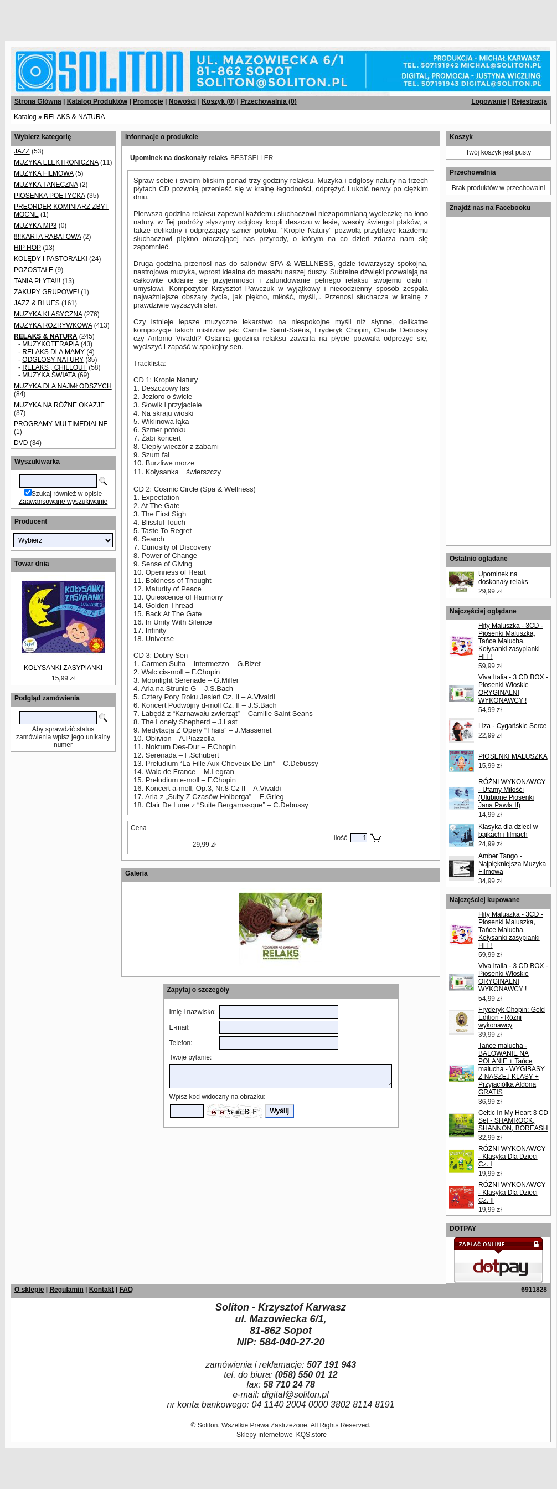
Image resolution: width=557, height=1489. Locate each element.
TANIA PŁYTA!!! (37, 281)
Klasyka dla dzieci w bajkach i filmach (508, 830)
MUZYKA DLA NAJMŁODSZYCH (63, 386)
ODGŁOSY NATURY (52, 360)
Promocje (148, 101)
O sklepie (29, 1289)
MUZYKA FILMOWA (44, 173)
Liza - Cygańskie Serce (512, 726)
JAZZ (22, 151)
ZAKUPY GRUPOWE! (46, 292)
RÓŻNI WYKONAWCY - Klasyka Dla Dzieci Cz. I (512, 1156)
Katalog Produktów (97, 101)
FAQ (126, 1289)
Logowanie (488, 101)
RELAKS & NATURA (74, 117)
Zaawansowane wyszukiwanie (63, 501)
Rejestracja (529, 101)
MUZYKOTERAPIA (50, 344)
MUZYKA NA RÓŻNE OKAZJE (59, 405)
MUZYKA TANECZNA (46, 184)
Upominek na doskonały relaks (503, 578)
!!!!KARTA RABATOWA (47, 237)
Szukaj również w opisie (67, 494)
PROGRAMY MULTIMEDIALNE (61, 424)
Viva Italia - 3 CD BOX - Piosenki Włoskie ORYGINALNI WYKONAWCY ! (513, 688)
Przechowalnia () (268, 101)
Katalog (25, 117)
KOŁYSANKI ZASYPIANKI (63, 668)
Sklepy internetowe (264, 1435)
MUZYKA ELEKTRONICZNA (56, 162)
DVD (21, 443)
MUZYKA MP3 (35, 225)
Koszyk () (218, 101)
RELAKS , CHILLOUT (54, 367)
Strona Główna (37, 101)
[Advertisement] (134, 16)
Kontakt (101, 1289)
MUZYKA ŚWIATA (48, 375)
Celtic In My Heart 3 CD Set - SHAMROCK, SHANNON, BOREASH (513, 1120)
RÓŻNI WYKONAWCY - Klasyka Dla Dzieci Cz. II (512, 1192)
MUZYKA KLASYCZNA (48, 314)
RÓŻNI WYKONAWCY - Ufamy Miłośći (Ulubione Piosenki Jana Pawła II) (512, 793)
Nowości (182, 101)
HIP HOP (27, 248)
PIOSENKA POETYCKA (49, 195)
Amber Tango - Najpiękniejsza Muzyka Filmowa (512, 864)
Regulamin (66, 1289)
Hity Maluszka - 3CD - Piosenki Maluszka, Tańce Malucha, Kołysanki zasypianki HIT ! (510, 641)
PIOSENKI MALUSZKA (513, 756)
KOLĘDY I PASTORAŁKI (50, 259)
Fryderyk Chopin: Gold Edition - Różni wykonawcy (511, 1017)
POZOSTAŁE (33, 270)
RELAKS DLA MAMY (53, 352)
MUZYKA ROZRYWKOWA (53, 325)
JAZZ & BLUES (37, 303)
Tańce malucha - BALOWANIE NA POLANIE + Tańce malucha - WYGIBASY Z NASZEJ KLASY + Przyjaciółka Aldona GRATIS (511, 1069)
